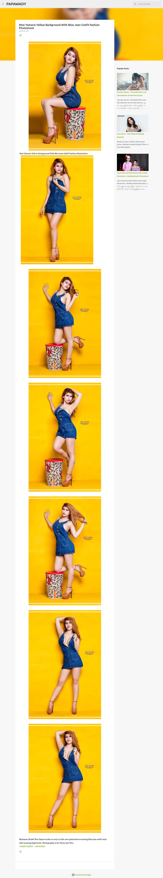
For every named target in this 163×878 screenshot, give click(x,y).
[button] (20, 35)
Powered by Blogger (81, 875)
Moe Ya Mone (40, 846)
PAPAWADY (16, 4)
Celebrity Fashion (26, 846)
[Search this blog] (149, 4)
